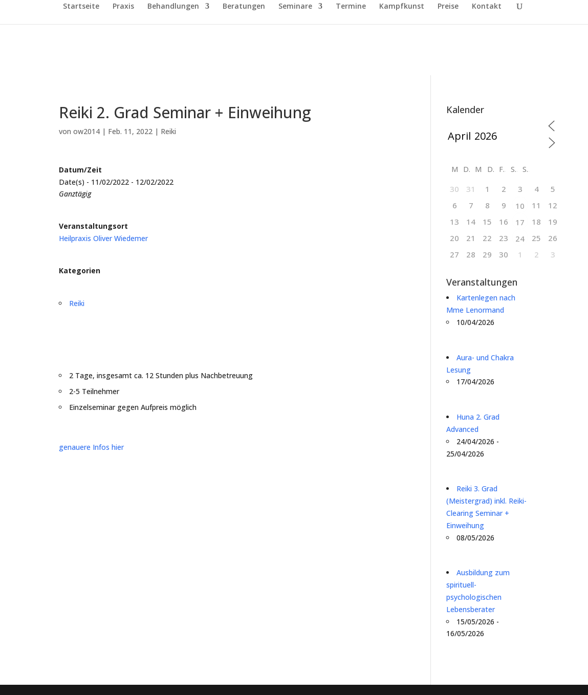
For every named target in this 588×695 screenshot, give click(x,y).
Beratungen (244, 7)
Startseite (81, 7)
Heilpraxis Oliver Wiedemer (103, 238)
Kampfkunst (401, 7)
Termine (351, 7)
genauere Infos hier (91, 447)
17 (520, 222)
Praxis (123, 7)
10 (520, 206)
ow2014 (86, 131)
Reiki (168, 131)
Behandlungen (173, 7)
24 (520, 238)
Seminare (295, 7)
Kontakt (487, 7)
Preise (448, 7)
